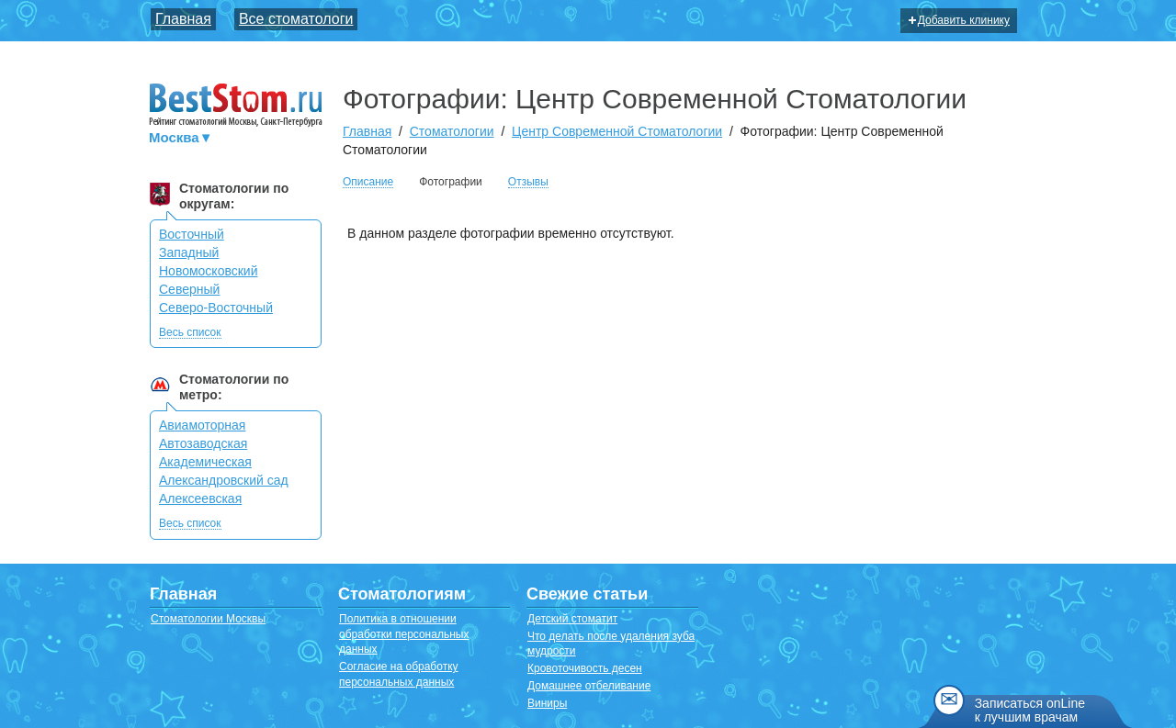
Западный (189, 252)
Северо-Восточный (216, 307)
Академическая (205, 461)
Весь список (190, 333)
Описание (368, 182)
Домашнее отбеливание (588, 685)
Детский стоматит (572, 618)
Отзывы (528, 182)
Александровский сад (223, 480)
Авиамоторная (202, 425)
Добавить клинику (959, 20)
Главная (183, 19)
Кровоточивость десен (584, 668)
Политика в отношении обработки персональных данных (404, 634)
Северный (189, 289)
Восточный (191, 234)
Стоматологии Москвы (208, 618)
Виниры (547, 703)
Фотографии (450, 181)
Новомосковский (208, 270)
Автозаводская (203, 443)
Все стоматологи (296, 19)
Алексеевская (200, 498)
